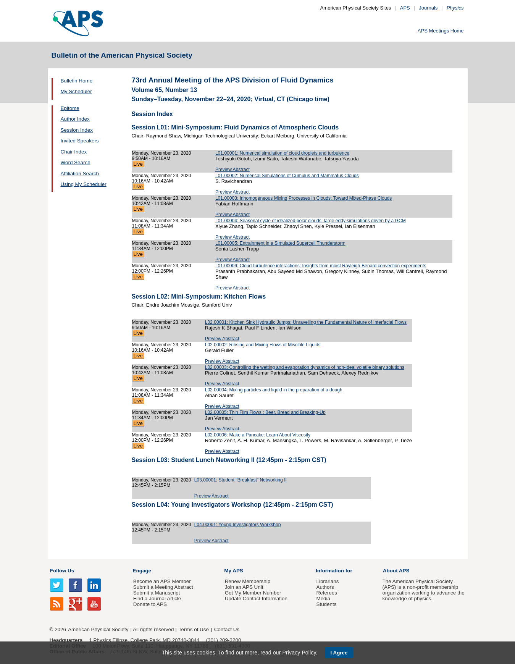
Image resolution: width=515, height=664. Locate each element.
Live (138, 164)
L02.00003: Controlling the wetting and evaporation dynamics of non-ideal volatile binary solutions (304, 367)
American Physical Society (98, 629)
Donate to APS (150, 604)
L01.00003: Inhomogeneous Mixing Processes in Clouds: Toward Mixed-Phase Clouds (303, 198)
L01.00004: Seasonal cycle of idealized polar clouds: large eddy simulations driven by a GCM (310, 220)
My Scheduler (76, 91)
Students (326, 604)
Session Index (77, 130)
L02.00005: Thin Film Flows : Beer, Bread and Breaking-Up (265, 412)
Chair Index (74, 152)
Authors (325, 587)
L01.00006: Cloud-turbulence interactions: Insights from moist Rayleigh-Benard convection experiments (320, 265)
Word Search (75, 162)
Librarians (327, 581)
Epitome (70, 108)
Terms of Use (194, 629)
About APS (396, 571)
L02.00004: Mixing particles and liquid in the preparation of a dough (273, 390)
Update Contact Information (256, 598)
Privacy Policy (299, 652)
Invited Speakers (80, 141)
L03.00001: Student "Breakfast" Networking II (240, 480)
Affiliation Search (80, 173)
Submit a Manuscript (156, 593)
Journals (428, 8)
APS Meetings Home (441, 31)
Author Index (75, 119)
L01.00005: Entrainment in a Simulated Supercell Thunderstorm (280, 243)
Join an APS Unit (244, 587)
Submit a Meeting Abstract (163, 587)
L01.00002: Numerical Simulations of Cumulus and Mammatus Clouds (287, 175)
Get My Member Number (253, 593)
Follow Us (62, 571)
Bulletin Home (77, 81)
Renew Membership (248, 581)
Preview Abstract (232, 169)
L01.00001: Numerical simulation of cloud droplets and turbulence (282, 153)
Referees (326, 593)
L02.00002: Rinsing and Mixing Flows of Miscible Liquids (263, 344)
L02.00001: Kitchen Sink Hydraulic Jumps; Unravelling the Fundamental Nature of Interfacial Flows (306, 322)
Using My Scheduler (84, 184)
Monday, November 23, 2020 (161, 153)
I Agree (339, 653)
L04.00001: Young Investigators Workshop (237, 524)
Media (323, 598)
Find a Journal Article (157, 598)
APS (405, 8)
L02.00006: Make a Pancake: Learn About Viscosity (257, 435)
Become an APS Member (162, 581)
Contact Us (226, 629)
